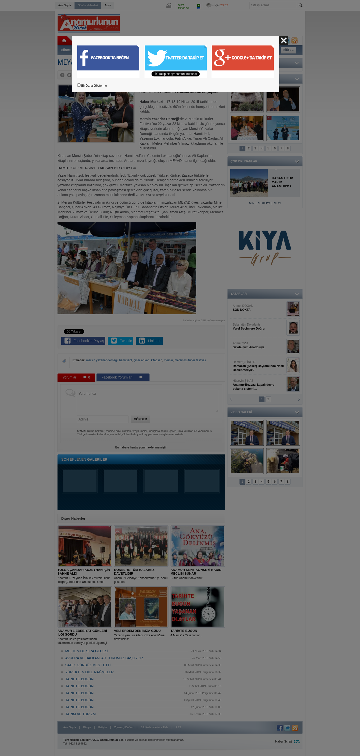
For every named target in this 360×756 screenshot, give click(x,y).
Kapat (283, 40)
